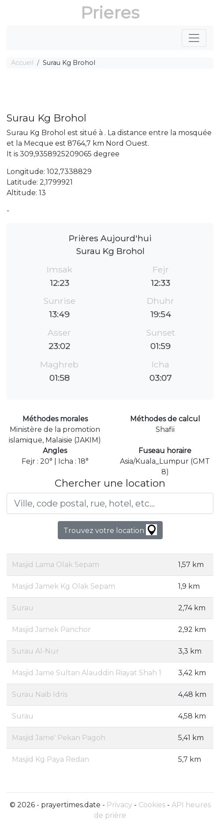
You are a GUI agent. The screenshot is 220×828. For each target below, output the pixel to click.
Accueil (22, 63)
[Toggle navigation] (194, 38)
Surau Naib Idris (39, 694)
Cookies (151, 805)
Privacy (119, 805)
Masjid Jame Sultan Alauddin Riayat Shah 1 (86, 673)
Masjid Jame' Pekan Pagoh (58, 737)
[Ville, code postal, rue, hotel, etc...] (110, 503)
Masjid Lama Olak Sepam (55, 564)
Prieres (110, 12)
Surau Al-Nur (35, 651)
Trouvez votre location (110, 529)
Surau (23, 608)
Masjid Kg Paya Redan (50, 759)
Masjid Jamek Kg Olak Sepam (63, 586)
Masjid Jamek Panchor (51, 629)
